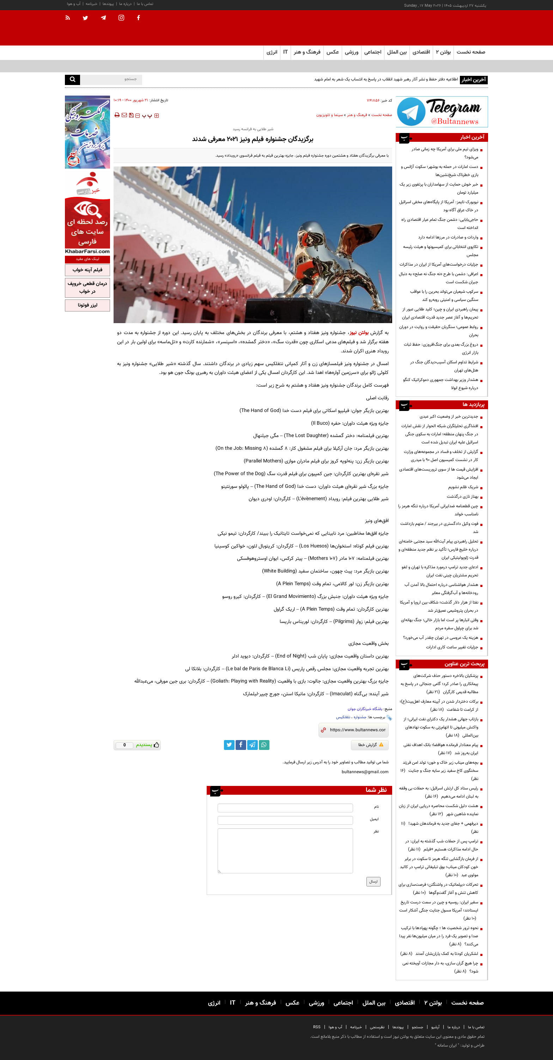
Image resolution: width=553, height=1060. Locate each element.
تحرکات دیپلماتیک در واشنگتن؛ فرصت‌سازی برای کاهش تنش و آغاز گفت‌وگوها (438, 889)
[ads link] (442, 112)
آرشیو (435, 1027)
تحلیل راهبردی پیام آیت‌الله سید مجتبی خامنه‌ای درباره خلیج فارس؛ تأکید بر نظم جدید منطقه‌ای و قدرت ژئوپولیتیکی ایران (438, 549)
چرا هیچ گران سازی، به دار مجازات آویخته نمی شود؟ (440, 967)
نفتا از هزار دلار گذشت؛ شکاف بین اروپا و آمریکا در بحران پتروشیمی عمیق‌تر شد (439, 606)
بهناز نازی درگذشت (462, 496)
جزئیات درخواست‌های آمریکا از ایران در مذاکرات (439, 264)
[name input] (285, 808)
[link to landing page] (453, 28)
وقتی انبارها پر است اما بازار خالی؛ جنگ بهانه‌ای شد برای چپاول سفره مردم (439, 624)
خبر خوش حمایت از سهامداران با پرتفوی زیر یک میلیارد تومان (439, 188)
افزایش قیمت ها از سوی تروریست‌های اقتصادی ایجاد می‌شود (438, 473)
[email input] (285, 820)
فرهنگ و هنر (357, 115)
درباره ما (125, 4)
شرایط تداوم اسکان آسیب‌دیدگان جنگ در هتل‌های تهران (444, 366)
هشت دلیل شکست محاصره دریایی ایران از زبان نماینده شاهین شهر (438, 810)
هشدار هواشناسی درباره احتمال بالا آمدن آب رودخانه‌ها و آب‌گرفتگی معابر (441, 589)
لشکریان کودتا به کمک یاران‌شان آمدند (439, 954)
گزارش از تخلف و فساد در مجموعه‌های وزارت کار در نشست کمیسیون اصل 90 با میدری (441, 456)
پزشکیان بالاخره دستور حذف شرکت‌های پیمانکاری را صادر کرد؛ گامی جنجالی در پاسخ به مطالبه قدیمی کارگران (439, 684)
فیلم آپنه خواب (87, 270)
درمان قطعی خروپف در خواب (87, 288)
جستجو (417, 1027)
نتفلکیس (343, 717)
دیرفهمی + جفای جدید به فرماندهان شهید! (439, 827)
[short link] (357, 730)
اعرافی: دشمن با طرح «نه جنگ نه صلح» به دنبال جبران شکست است (438, 278)
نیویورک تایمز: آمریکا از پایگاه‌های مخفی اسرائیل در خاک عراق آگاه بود (438, 206)
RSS (317, 1027)
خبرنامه (91, 4)
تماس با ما (145, 4)
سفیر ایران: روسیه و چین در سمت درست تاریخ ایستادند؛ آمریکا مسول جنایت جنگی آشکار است (438, 910)
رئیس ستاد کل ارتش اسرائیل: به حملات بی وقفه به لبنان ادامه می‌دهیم (438, 792)
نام (376, 807)
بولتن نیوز (359, 333)
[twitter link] (229, 745)
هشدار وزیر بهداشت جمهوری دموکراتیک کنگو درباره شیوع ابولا (440, 384)
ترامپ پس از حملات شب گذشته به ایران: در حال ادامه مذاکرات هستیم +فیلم (441, 845)
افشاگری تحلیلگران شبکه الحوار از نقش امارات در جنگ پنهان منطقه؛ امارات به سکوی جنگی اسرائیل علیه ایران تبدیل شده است (439, 434)
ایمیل (374, 819)
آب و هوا (73, 4)
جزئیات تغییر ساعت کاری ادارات (452, 647)
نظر (376, 832)
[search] (72, 80)
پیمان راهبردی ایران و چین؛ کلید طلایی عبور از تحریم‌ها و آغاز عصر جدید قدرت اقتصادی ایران (440, 313)
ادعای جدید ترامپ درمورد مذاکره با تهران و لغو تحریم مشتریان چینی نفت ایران (440, 571)
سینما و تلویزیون (329, 115)
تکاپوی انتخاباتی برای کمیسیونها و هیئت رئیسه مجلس (440, 251)
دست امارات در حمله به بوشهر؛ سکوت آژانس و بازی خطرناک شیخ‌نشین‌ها (439, 171)
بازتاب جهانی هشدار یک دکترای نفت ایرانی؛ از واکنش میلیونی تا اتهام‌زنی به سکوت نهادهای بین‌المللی (440, 727)
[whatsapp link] (264, 745)
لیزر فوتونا (87, 305)
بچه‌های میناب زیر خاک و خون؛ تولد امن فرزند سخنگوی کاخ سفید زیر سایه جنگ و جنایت (439, 770)
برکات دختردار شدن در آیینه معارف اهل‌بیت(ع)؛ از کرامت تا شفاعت (439, 705)
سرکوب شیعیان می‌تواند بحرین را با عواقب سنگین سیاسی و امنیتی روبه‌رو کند (444, 296)
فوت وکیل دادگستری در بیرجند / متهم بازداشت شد (439, 528)
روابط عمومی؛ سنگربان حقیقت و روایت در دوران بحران (438, 331)
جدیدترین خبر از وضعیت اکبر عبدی (449, 416)
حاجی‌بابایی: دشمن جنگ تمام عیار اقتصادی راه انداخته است (439, 224)
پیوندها (108, 4)
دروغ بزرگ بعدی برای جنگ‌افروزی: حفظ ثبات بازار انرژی (441, 348)
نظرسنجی (377, 1027)
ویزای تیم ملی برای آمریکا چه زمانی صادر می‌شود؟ (445, 153)
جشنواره (360, 717)
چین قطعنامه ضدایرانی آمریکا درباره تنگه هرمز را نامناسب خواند (438, 510)
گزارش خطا (370, 745)
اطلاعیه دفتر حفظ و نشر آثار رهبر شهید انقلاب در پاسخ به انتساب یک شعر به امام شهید (385, 79)
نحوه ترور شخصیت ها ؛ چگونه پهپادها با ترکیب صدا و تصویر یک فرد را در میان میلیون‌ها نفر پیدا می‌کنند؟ (438, 936)
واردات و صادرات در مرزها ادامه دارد (448, 237)
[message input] (285, 850)
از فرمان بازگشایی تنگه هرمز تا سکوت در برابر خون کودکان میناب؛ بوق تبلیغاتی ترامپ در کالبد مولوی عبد (439, 867)
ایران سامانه (447, 1045)
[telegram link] (252, 745)
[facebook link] (241, 745)
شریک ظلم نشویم (463, 487)
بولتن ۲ (443, 52)
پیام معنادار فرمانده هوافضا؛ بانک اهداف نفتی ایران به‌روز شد (440, 749)
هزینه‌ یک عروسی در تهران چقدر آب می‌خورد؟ (440, 638)
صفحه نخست (471, 52)
